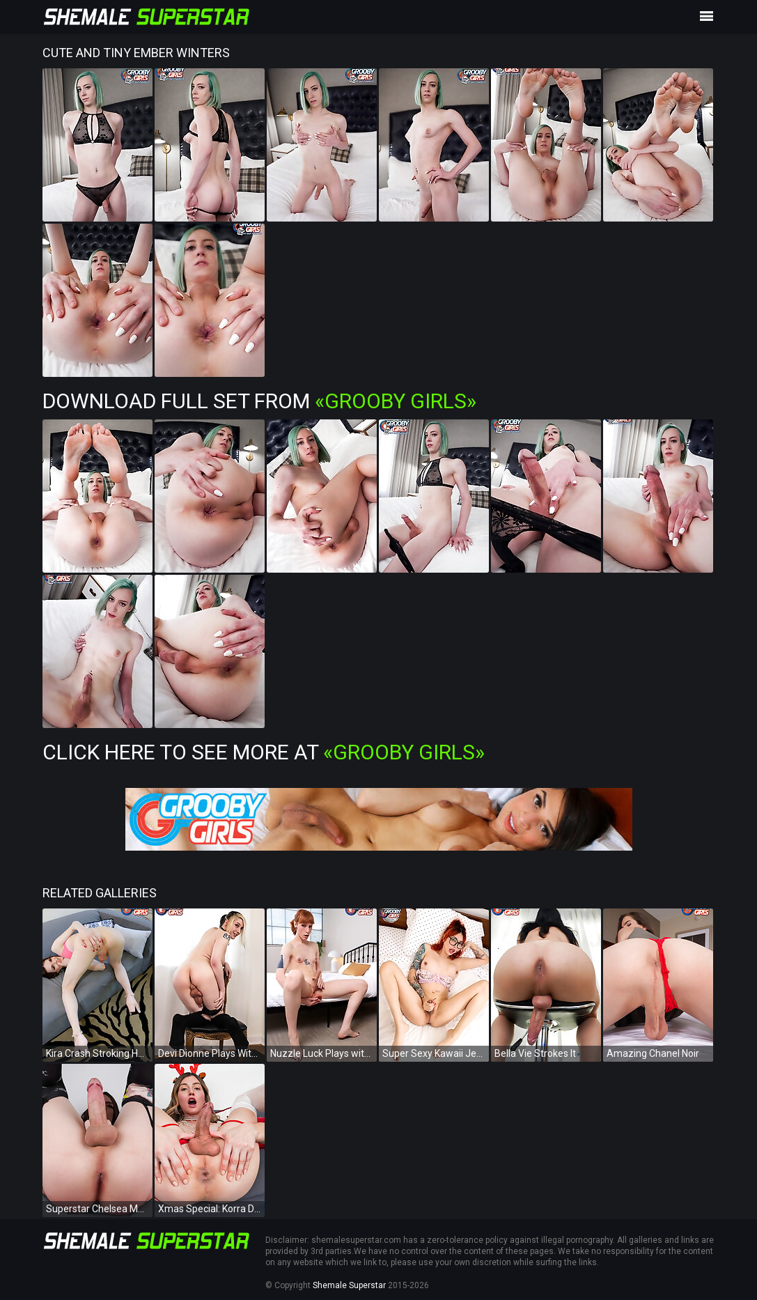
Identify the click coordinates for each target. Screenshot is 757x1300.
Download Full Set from (259, 401)
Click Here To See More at (263, 752)
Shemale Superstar (349, 1285)
